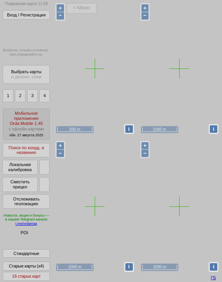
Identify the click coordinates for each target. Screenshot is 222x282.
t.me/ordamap (26, 224)
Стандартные (26, 259)
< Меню (81, 8)
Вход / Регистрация (26, 15)
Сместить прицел (19, 184)
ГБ (213, 277)
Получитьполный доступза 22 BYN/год (26, 33)
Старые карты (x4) (26, 271)
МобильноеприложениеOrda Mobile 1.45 (26, 124)
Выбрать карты (26, 74)
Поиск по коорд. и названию (26, 150)
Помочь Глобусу (21, 246)
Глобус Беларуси (22, 239)
